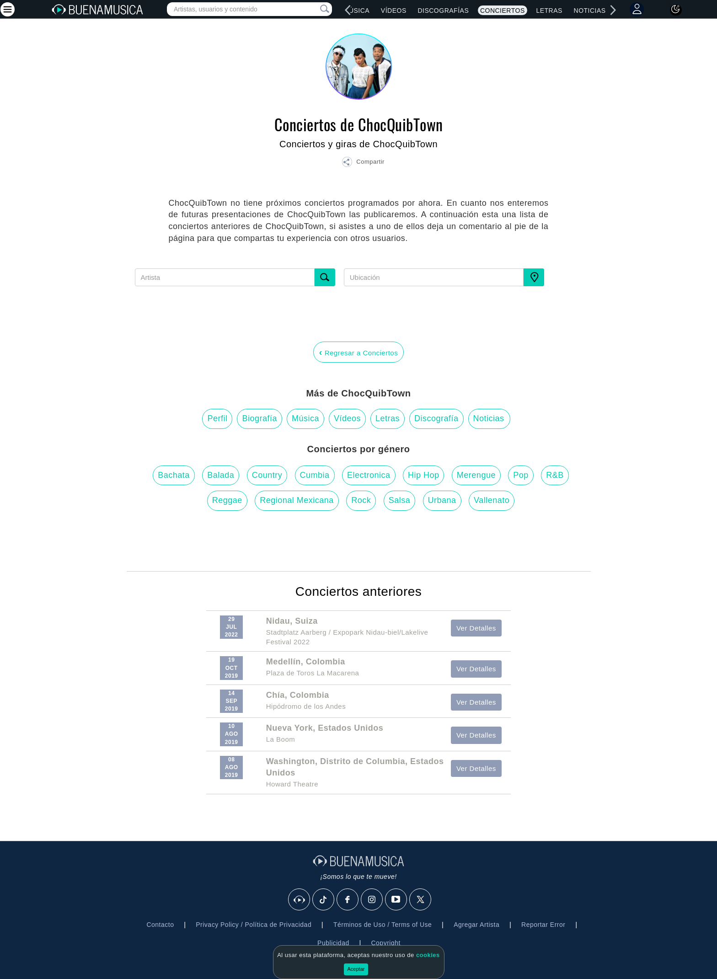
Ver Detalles (476, 628)
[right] (612, 10)
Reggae (227, 500)
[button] (363, 163)
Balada (220, 475)
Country (267, 475)
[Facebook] (348, 900)
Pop (521, 475)
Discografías (443, 10)
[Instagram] (372, 900)
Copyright (385, 943)
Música (356, 10)
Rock (361, 500)
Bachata (174, 475)
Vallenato (491, 500)
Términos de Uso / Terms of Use (382, 924)
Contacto (160, 924)
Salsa (400, 500)
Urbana (442, 500)
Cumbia (315, 475)
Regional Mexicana (297, 500)
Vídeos (394, 10)
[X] (421, 900)
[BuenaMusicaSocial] (299, 900)
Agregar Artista (476, 924)
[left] (347, 10)
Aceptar (356, 969)
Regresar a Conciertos (358, 352)
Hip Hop (423, 475)
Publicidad (333, 943)
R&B (555, 475)
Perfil (217, 418)
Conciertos (502, 10)
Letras (549, 10)
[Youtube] (396, 900)
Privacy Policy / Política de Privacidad (253, 924)
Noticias (590, 10)
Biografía (259, 418)
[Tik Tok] (324, 900)
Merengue (476, 475)
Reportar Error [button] (543, 924)
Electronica (369, 475)
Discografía (436, 418)
